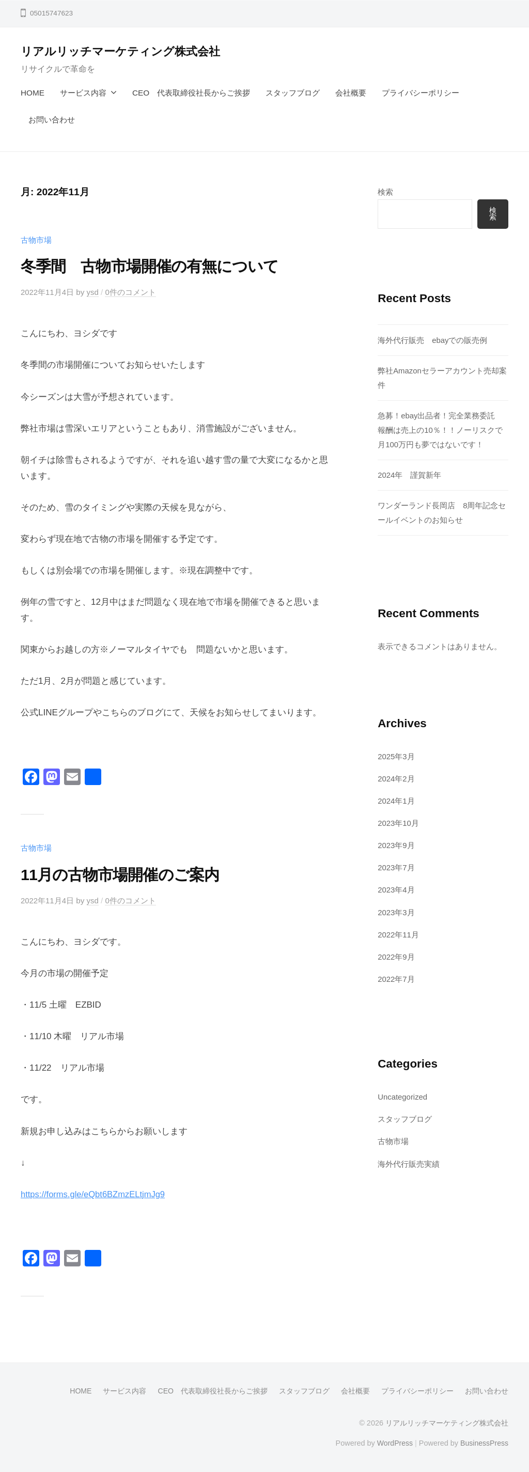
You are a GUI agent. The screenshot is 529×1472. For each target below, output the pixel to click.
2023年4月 (396, 888)
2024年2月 (396, 778)
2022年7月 (396, 977)
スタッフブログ (293, 92)
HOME (32, 92)
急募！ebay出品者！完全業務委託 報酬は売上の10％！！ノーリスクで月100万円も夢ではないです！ (440, 429)
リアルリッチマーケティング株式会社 (120, 51)
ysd (93, 292)
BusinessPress (484, 1442)
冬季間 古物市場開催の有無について (158, 266)
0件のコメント (132, 292)
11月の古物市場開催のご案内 (126, 874)
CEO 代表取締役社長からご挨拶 (191, 92)
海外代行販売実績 (409, 1161)
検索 (385, 191)
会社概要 (350, 92)
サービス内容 (83, 92)
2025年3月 (396, 755)
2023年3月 (396, 910)
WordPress (393, 1442)
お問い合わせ (51, 119)
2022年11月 (398, 932)
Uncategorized (403, 1094)
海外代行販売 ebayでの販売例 (433, 340)
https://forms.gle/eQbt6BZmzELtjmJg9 (95, 1194)
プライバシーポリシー (420, 92)
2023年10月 (398, 822)
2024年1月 (396, 799)
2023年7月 (396, 866)
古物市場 (36, 240)
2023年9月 (396, 844)
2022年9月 (396, 954)
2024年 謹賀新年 (410, 474)
